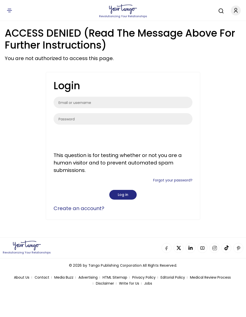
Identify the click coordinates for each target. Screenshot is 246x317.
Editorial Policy (173, 277)
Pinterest (238, 248)
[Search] (220, 10)
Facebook (167, 248)
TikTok (226, 248)
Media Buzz (63, 277)
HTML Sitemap (115, 277)
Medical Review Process (210, 277)
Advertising (88, 277)
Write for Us (129, 283)
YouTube (202, 248)
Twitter (179, 248)
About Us (21, 277)
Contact (42, 277)
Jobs (148, 283)
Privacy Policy (144, 277)
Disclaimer (105, 283)
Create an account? (79, 208)
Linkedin (190, 248)
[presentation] (91, 139)
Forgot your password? (172, 180)
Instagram (214, 248)
